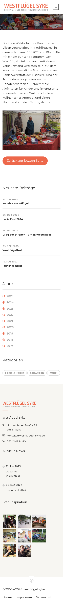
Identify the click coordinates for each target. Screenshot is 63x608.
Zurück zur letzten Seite (25, 160)
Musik (53, 372)
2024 (10, 302)
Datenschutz (44, 597)
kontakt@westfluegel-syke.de (26, 435)
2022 (10, 314)
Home (8, 597)
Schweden (37, 372)
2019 (10, 333)
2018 (10, 339)
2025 (10, 296)
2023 (10, 308)
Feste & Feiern (14, 372)
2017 (10, 346)
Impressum (24, 597)
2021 (10, 321)
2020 (10, 327)
